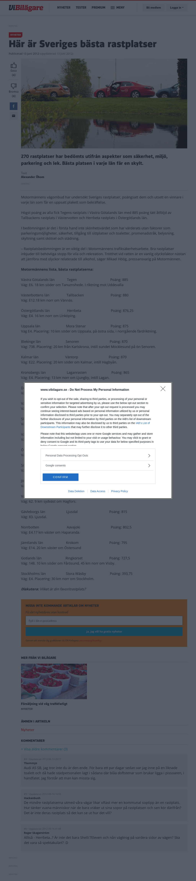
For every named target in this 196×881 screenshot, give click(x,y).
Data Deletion (76, 491)
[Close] (164, 390)
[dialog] (98, 441)
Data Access (97, 491)
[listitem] (98, 456)
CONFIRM (60, 477)
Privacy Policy (119, 491)
